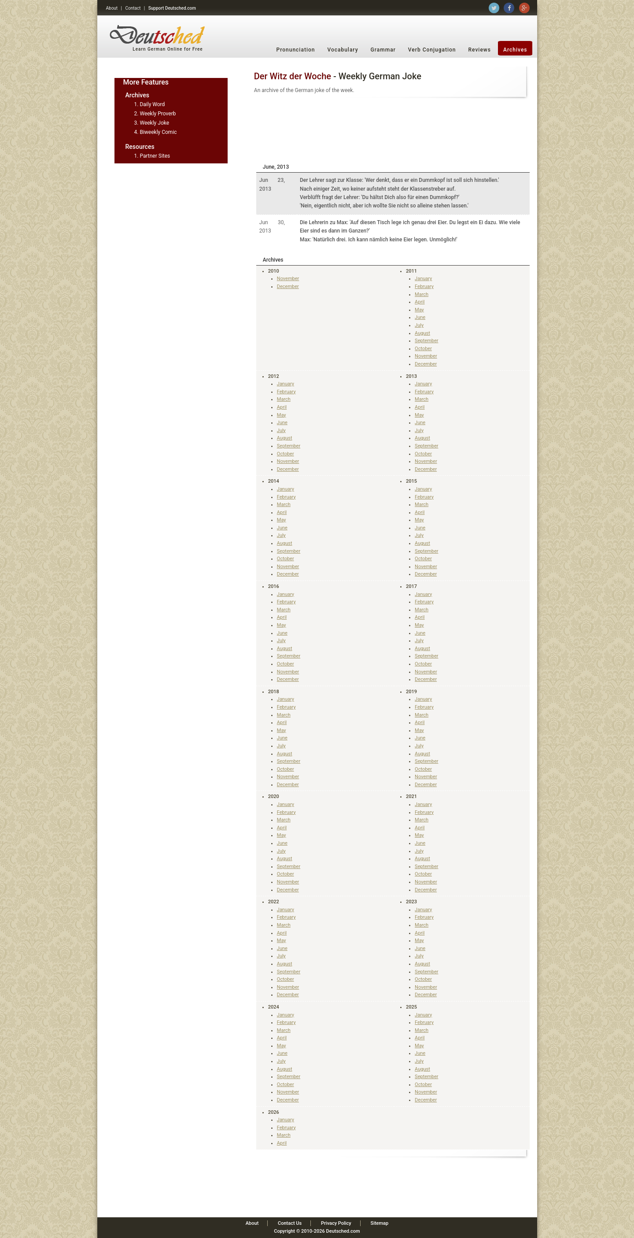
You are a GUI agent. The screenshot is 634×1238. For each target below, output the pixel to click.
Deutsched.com (343, 1231)
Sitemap (379, 1223)
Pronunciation (295, 50)
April (419, 302)
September (426, 341)
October (423, 348)
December (288, 286)
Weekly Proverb (158, 114)
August (422, 333)
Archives (515, 50)
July (419, 325)
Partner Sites (155, 156)
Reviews (479, 50)
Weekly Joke (154, 123)
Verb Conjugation (432, 50)
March (421, 294)
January (423, 278)
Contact (132, 8)
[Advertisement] (393, 129)
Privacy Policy (336, 1223)
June (420, 317)
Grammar (383, 50)
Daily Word (152, 104)
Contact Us (290, 1223)
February (424, 286)
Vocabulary (342, 50)
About (112, 8)
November (288, 278)
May (419, 310)
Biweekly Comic (158, 132)
